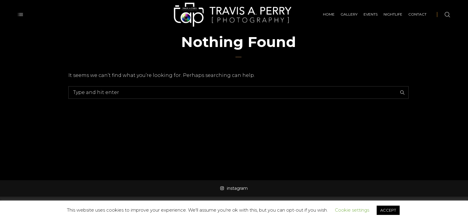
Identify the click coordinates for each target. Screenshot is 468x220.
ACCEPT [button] (388, 210)
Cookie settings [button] (352, 210)
